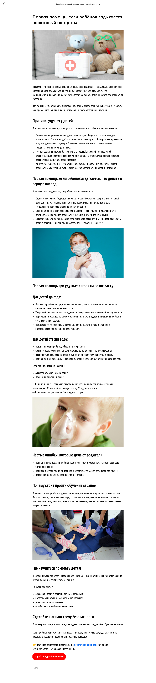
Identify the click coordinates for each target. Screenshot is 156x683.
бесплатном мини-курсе (86, 644)
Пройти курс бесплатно (49, 656)
